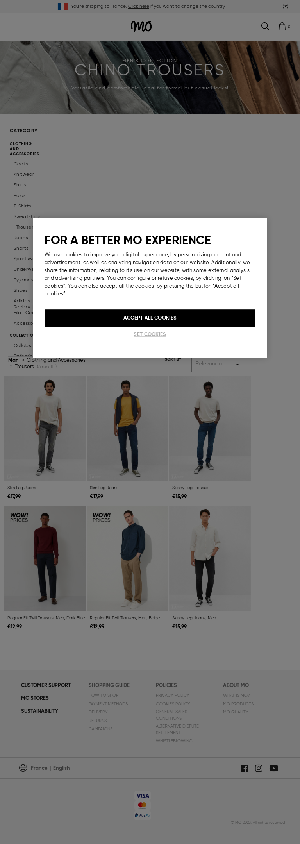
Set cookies (150, 334)
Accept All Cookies (150, 318)
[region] (150, 288)
